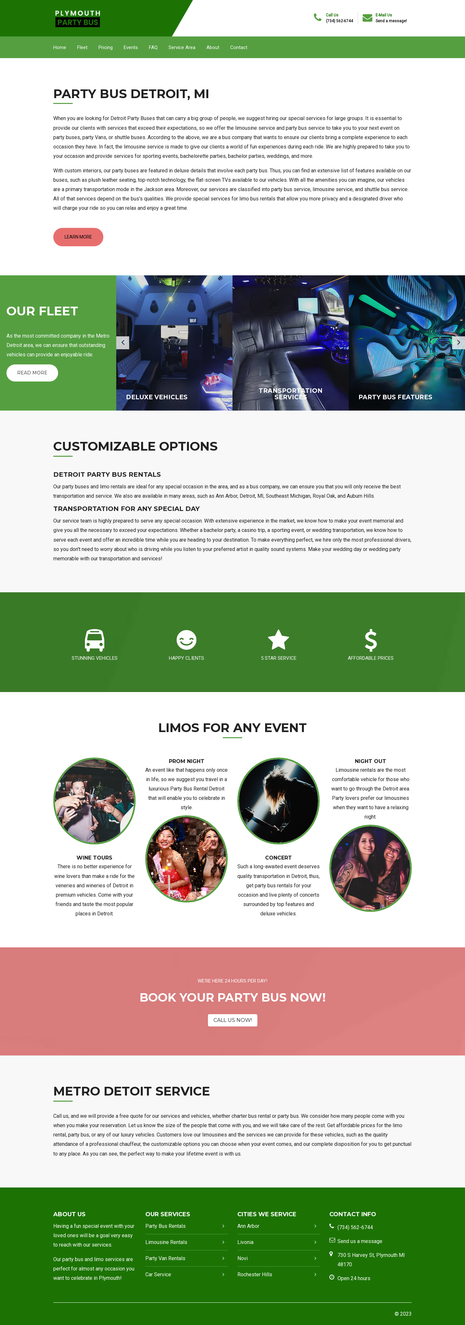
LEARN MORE (78, 237)
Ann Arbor (248, 1226)
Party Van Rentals (165, 1258)
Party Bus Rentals (165, 1226)
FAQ (153, 47)
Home (59, 47)
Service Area (182, 47)
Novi (242, 1258)
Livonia (245, 1242)
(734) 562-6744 (339, 21)
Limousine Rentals (166, 1242)
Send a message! (391, 21)
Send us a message (359, 1241)
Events (131, 47)
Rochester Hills (254, 1274)
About (212, 47)
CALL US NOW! (232, 1020)
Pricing (105, 47)
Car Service (158, 1274)
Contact (238, 47)
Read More (32, 373)
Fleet (82, 47)
